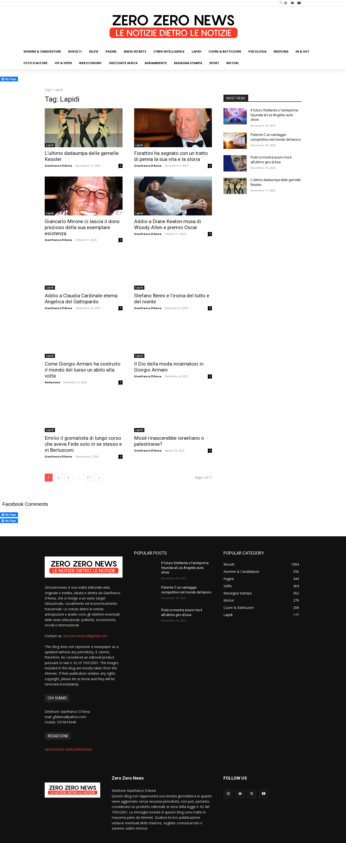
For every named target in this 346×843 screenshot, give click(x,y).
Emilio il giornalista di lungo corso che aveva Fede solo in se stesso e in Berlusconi (83, 444)
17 (88, 478)
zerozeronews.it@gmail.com (85, 636)
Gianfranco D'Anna (58, 165)
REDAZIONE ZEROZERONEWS (68, 749)
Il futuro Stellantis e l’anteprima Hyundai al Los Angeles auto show (274, 115)
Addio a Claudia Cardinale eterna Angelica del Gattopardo (81, 299)
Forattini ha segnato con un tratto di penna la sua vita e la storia (171, 156)
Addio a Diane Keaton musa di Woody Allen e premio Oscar (167, 224)
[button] (281, 2)
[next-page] (99, 478)
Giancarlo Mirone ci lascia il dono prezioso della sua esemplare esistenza (82, 227)
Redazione (52, 382)
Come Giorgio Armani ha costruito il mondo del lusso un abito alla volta (82, 370)
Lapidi (50, 145)
